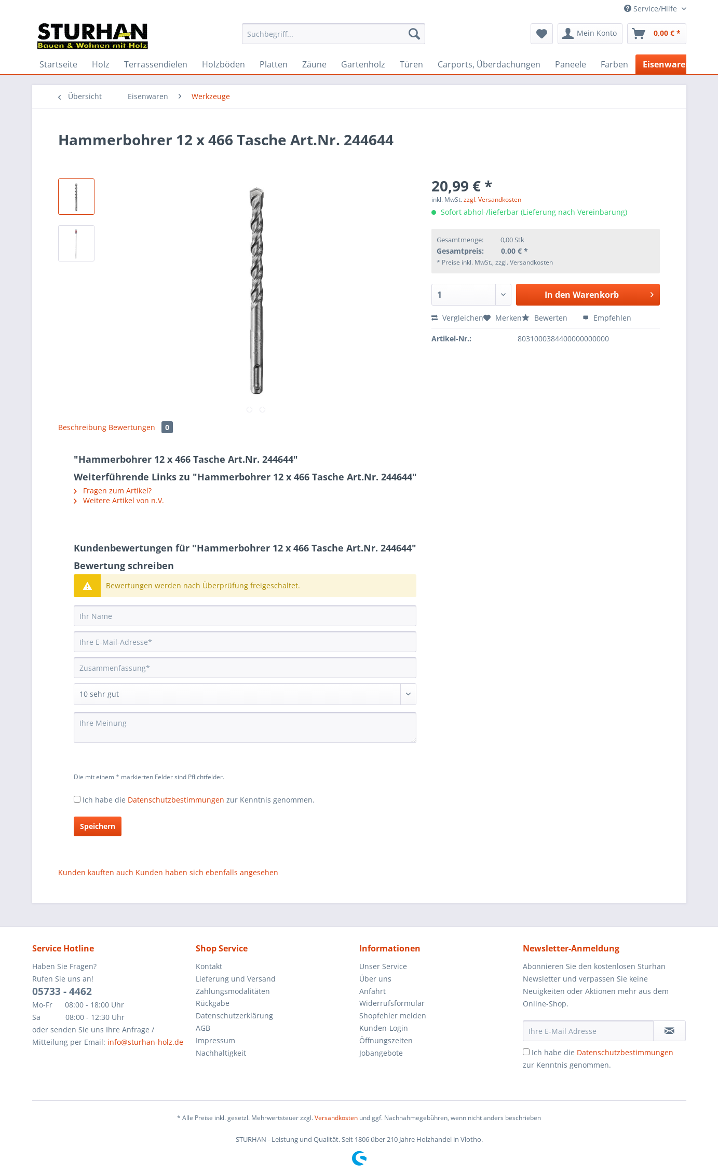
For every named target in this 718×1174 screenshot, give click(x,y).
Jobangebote (381, 1053)
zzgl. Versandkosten (492, 199)
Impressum (215, 1040)
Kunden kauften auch (95, 872)
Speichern (97, 826)
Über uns (375, 979)
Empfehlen (606, 318)
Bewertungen (141, 427)
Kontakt (209, 966)
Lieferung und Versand (236, 979)
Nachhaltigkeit (221, 1053)
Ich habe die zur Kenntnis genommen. (199, 800)
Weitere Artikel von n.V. (119, 500)
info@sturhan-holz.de (145, 1042)
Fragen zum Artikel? (113, 490)
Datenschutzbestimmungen (176, 800)
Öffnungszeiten (386, 1040)
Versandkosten (336, 1117)
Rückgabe (212, 1003)
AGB (203, 1028)
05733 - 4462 (62, 991)
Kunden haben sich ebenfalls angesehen (207, 872)
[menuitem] (333, 38)
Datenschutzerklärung (234, 1015)
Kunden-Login (383, 1028)
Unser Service (383, 966)
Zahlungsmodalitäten (233, 991)
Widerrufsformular (392, 1003)
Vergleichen (457, 318)
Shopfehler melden (392, 1015)
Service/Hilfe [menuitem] (651, 8)
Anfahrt (372, 991)
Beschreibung (82, 427)
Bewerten (546, 318)
